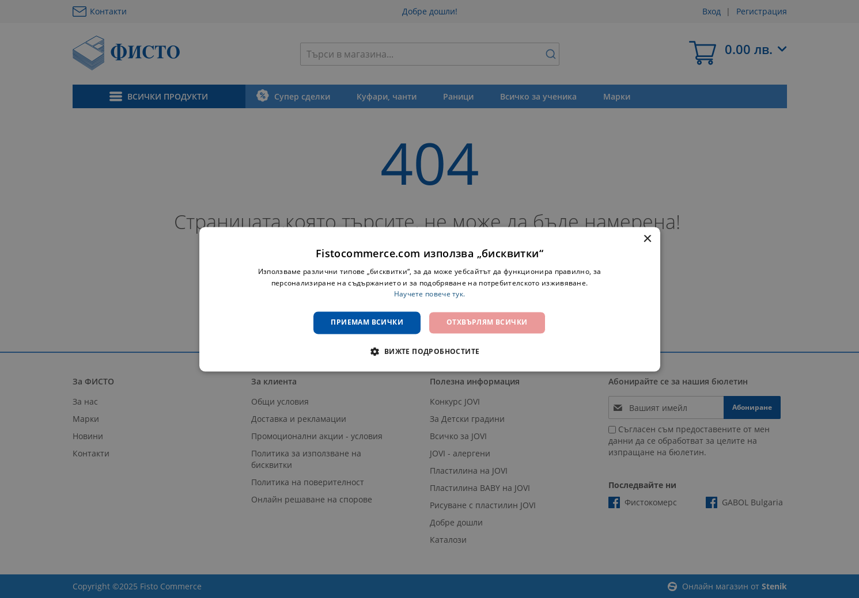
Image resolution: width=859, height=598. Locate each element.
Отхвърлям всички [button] (486, 322)
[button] (429, 351)
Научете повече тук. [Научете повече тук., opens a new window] (430, 294)
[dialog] (429, 299)
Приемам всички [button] (367, 322)
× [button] (647, 239)
